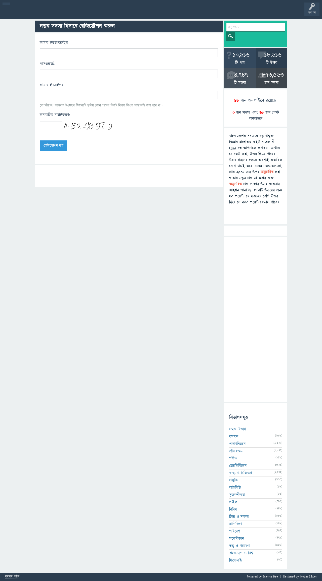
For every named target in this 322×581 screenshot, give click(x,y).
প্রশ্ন (35, 13)
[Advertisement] (255, 319)
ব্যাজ (187, 13)
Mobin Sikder (308, 576)
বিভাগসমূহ (82, 13)
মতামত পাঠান (12, 576)
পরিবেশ (234, 531)
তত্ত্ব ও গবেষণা (239, 546)
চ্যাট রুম (156, 13)
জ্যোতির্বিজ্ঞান (238, 465)
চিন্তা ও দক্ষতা (239, 516)
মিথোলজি (235, 560)
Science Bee (270, 576)
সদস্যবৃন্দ (97, 13)
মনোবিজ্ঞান (236, 538)
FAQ (129, 13)
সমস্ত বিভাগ (237, 429)
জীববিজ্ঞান (236, 451)
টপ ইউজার (203, 13)
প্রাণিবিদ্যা (235, 524)
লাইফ (233, 502)
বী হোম (19, 13)
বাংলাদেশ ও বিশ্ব (241, 553)
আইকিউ (235, 487)
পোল (172, 13)
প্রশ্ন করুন (113, 13)
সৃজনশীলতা (237, 495)
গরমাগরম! (50, 13)
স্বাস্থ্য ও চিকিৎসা (240, 473)
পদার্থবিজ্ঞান (237, 444)
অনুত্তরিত (66, 13)
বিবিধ (233, 509)
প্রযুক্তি (233, 480)
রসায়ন (233, 436)
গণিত (233, 458)
